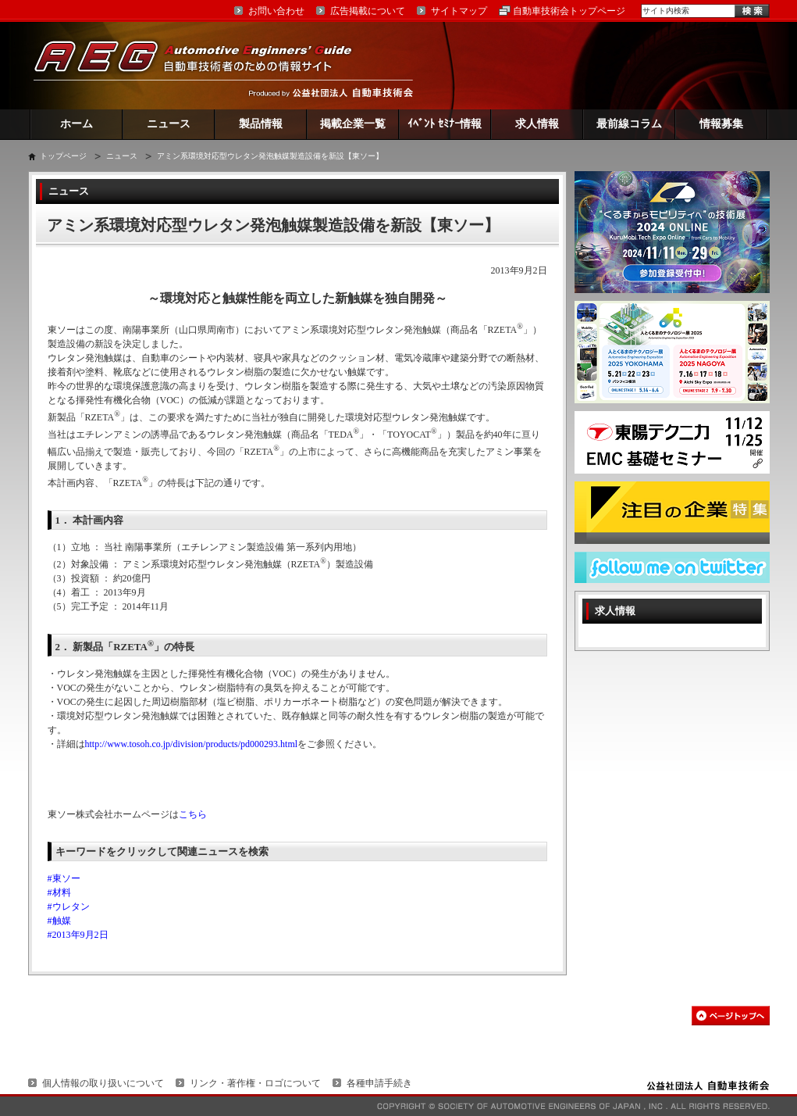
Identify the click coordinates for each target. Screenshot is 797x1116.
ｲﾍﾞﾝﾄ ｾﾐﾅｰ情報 (444, 124)
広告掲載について (367, 10)
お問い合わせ (276, 10)
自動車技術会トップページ (569, 10)
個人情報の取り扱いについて (103, 1083)
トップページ (63, 156)
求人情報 (537, 124)
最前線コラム (629, 124)
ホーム (76, 124)
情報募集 (721, 124)
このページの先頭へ (731, 1015)
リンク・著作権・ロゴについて (255, 1083)
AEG (202, 65)
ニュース (168, 124)
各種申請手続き (379, 1083)
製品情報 (261, 124)
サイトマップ (459, 10)
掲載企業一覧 (353, 124)
